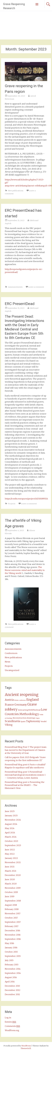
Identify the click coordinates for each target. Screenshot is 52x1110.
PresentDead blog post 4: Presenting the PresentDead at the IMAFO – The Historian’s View (24, 785)
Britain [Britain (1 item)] (16, 700)
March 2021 (10, 871)
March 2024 (10, 837)
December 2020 (13, 875)
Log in (8, 1017)
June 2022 (10, 849)
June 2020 (10, 879)
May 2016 (9, 943)
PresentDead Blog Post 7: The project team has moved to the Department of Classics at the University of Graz (25, 750)
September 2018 (13, 900)
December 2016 (12, 930)
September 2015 (13, 956)
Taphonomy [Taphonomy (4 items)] (33, 721)
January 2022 (11, 858)
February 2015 (11, 964)
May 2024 (9, 828)
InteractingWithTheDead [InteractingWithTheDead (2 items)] (29, 710)
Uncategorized (12, 670)
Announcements (15, 287)
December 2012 (12, 990)
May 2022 (10, 854)
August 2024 (11, 824)
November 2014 (13, 969)
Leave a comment (36, 287)
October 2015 (11, 952)
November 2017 (12, 913)
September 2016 (13, 939)
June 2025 (10, 811)
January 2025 (11, 815)
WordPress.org (12, 1030)
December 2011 (12, 994)
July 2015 (9, 960)
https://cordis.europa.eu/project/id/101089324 (26, 498)
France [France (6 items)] (9, 704)
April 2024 (10, 832)
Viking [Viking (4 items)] (9, 724)
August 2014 (11, 977)
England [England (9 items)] (32, 700)
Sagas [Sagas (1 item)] (38, 718)
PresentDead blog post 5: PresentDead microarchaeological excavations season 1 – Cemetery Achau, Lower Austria (25, 775)
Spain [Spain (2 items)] (23, 721)
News (7, 661)
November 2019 (13, 888)
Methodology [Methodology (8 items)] (29, 714)
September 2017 (13, 922)
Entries (10, 1022)
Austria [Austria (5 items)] (9, 699)
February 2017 (11, 926)
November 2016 (13, 935)
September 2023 (13, 845)
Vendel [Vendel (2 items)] (44, 721)
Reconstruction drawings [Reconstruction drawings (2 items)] (24, 718)
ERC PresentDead (19, 303)
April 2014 (10, 981)
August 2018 (11, 905)
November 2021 (13, 862)
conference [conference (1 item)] (22, 700)
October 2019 (11, 892)
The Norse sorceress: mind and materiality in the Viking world (25, 570)
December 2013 (12, 986)
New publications (15, 191)
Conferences (11, 653)
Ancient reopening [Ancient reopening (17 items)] (21, 694)
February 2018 (12, 909)
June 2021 (9, 866)
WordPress (26, 1046)
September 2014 (13, 973)
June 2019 (9, 896)
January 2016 (11, 947)
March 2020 (11, 883)
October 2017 (11, 917)
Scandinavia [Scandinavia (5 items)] (12, 721)
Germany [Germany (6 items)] (20, 704)
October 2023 (11, 841)
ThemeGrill (26, 1048)
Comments (12, 1026)
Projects (11, 504)
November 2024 (13, 820)
